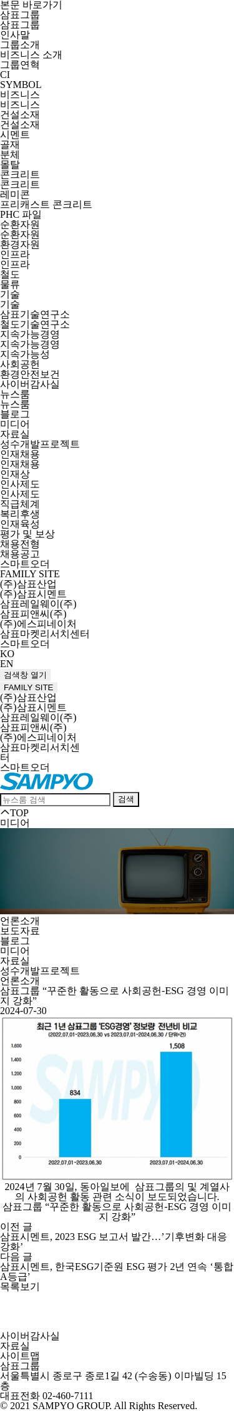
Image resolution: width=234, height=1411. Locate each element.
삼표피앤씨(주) (33, 613)
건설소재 (20, 114)
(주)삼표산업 (28, 584)
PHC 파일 (21, 214)
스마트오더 (25, 564)
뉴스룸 (15, 394)
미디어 (15, 424)
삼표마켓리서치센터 (45, 633)
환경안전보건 (30, 374)
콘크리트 (20, 174)
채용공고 (20, 554)
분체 (10, 154)
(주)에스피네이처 (38, 623)
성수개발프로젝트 (40, 444)
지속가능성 (25, 354)
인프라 (15, 254)
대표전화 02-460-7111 (46, 1395)
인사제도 (20, 484)
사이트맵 (20, 1355)
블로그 (15, 414)
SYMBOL (21, 84)
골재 (10, 144)
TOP (14, 813)
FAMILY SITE (30, 574)
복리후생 (20, 514)
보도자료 (20, 930)
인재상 (15, 474)
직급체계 (20, 504)
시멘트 (15, 134)
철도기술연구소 (35, 324)
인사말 (15, 34)
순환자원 (20, 224)
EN (6, 663)
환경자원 (20, 244)
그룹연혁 (20, 64)
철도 (10, 274)
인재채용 (20, 454)
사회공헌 (20, 364)
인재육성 (20, 524)
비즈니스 (20, 94)
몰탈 (10, 164)
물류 (10, 284)
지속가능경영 (30, 334)
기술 (10, 294)
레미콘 (15, 194)
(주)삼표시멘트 (33, 593)
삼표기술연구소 (35, 314)
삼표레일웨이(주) (38, 603)
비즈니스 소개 (31, 54)
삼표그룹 (20, 14)
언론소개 (20, 920)
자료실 (15, 434)
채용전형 (20, 544)
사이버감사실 (30, 384)
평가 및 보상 (27, 534)
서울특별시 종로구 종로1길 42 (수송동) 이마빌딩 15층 (113, 1380)
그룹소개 (20, 44)
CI (5, 74)
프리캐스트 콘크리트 (46, 204)
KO (7, 653)
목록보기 (20, 1286)
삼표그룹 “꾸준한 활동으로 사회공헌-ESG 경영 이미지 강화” (117, 1211)
